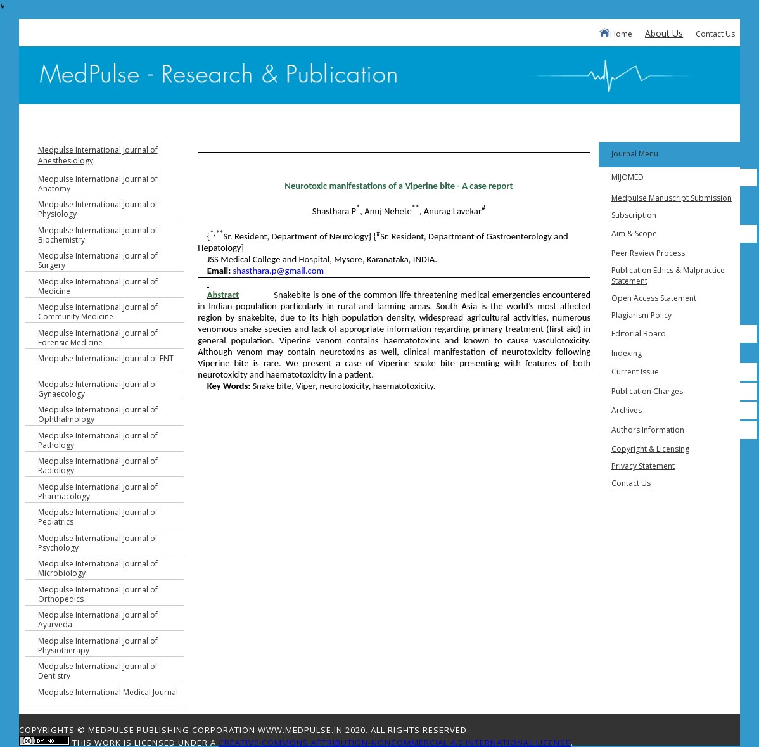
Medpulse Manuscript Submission (671, 198)
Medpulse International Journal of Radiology (98, 466)
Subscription (633, 215)
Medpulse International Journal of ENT (106, 358)
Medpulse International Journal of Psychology (98, 543)
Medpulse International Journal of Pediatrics (98, 517)
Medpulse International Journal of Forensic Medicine (98, 338)
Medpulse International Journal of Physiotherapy (98, 645)
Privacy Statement (643, 466)
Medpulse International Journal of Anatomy (98, 184)
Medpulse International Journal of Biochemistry (98, 235)
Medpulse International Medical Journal (108, 692)
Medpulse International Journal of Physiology (98, 209)
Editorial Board (638, 333)
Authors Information (647, 430)
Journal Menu (634, 153)
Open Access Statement (653, 298)
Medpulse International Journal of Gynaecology (98, 389)
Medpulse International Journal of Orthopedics (98, 594)
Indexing (626, 353)
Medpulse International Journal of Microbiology (98, 568)
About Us (664, 33)
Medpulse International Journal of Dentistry (98, 671)
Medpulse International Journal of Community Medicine (98, 312)
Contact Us (715, 34)
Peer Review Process (648, 253)
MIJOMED (627, 177)
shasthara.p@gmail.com (278, 270)
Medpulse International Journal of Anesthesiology (98, 155)
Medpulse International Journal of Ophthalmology (98, 414)
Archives (626, 410)
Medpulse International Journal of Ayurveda (98, 620)
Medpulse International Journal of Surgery (98, 260)
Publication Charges (647, 391)
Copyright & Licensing (650, 449)
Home (615, 34)
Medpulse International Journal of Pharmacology (98, 492)
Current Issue (635, 371)
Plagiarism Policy (641, 315)
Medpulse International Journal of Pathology (98, 440)
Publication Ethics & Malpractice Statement (668, 275)
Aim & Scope (634, 233)
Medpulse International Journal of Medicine (98, 286)
